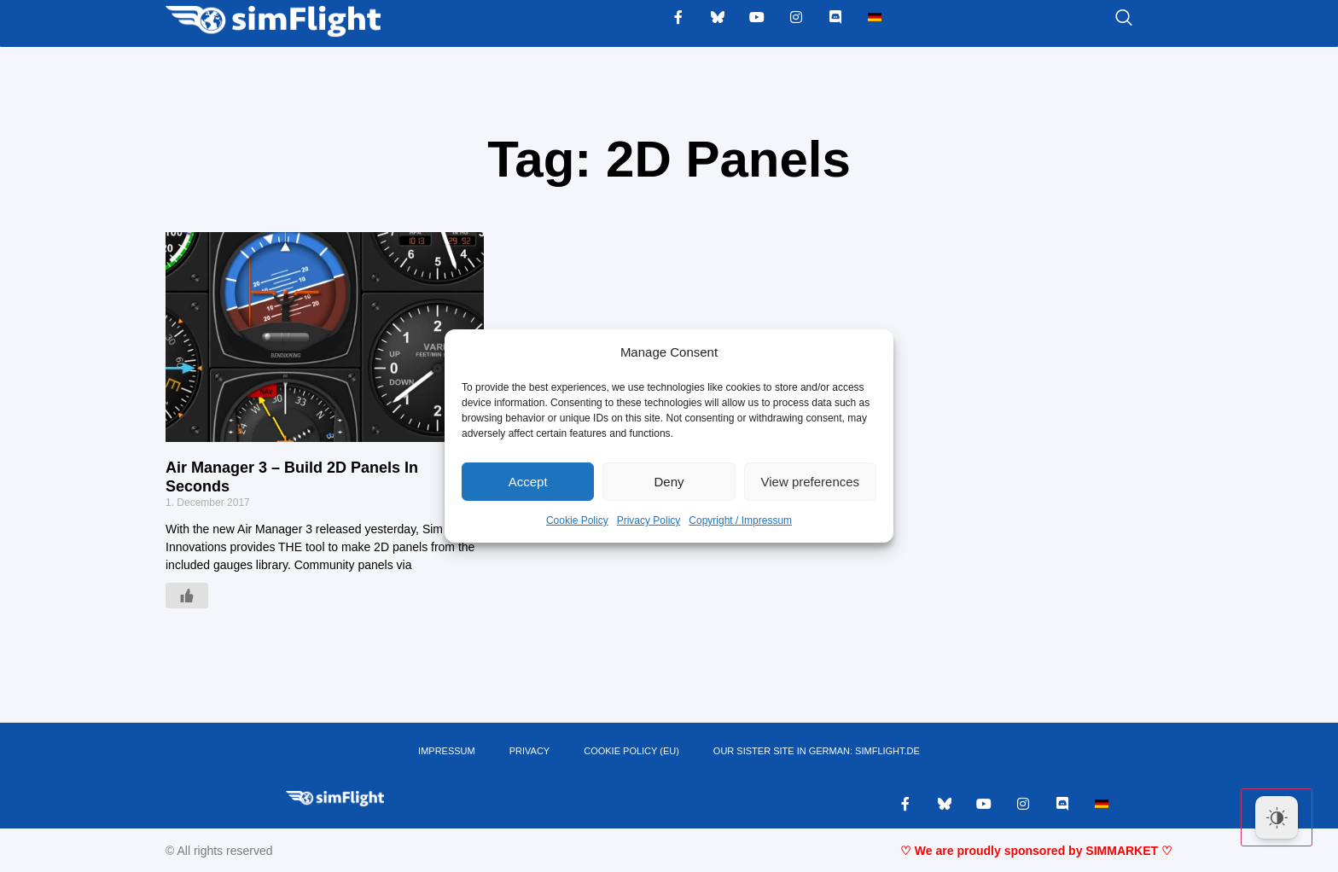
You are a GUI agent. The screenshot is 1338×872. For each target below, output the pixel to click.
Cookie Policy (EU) (631, 751)
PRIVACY (529, 751)
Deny (669, 481)
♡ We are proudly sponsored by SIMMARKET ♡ (1036, 850)
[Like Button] (187, 595)
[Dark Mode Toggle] (1276, 817)
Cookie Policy (577, 520)
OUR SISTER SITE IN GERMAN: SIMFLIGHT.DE (816, 751)
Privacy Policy (649, 520)
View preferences (810, 481)
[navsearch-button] (1102, 19)
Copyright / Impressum (740, 520)
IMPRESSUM (446, 751)
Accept (528, 481)
